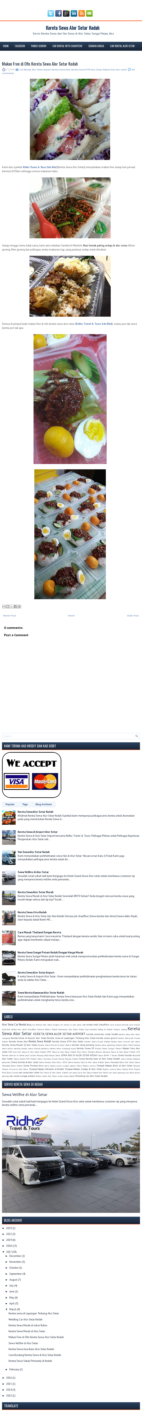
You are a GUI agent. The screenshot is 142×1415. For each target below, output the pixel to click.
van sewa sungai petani (22, 1075)
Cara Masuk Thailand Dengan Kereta (39, 932)
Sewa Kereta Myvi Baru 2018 (53, 1062)
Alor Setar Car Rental (14, 1024)
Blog (22, 55)
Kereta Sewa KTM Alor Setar (86, 69)
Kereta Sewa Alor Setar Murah (35, 892)
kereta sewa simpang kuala (63, 1048)
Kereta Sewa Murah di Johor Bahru (54, 1045)
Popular (10, 804)
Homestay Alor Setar (68, 1029)
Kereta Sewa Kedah (40, 1041)
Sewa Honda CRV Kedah (25, 1058)
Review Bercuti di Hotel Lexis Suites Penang (22, 1055)
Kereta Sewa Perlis (124, 1045)
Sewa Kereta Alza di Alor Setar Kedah (99, 1058)
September (15, 1274)
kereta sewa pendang (105, 1045)
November (15, 1262)
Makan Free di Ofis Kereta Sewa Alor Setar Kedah (40, 64)
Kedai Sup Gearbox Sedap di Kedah (96, 1029)
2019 (9, 1240)
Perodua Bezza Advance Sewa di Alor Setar (108, 1051)
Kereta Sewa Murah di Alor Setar (19, 1044)
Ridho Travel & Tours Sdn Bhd (94, 324)
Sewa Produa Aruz (33, 1065)
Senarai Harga (96, 46)
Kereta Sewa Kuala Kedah (97, 1041)
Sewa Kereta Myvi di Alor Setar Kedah (86, 1062)
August (13, 1279)
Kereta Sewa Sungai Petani (108, 1048)
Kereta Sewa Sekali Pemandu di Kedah (30, 1361)
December (15, 1256)
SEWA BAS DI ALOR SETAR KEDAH (79, 1055)
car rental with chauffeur (95, 1024)
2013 (9, 1395)
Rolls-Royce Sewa (52, 1055)
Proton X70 (134, 1051)
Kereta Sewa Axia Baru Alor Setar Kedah (31, 1349)
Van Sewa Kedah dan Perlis (95, 1072)
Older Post (133, 615)
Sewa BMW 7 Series (107, 1055)
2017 (9, 1252)
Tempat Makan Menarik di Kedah (46, 1069)
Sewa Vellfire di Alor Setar (33, 872)
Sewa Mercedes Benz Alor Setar (119, 1062)
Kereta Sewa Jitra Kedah (32, 912)
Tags (25, 804)
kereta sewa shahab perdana (35, 1048)
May (12, 1297)
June (12, 1291)
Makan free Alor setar (115, 69)
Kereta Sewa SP (85, 1048)
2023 (9, 1228)
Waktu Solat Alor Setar (46, 1076)
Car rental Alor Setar (122, 46)
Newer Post (9, 615)
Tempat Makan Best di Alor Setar (114, 1065)
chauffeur (32, 1029)
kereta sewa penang (83, 1044)
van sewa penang (117, 1072)
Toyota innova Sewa (112, 1069)
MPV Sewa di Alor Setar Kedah (61, 1051)
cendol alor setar (19, 1029)
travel (15, 1072)
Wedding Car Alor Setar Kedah (91, 1075)
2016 (9, 1377)
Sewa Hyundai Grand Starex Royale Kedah (57, 1058)
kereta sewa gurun (106, 1037)
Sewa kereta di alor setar (24, 1062)
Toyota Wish (127, 1069)
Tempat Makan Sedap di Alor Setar (83, 1069)
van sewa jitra (75, 1072)
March (13, 1309)
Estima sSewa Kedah (47, 1029)
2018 (9, 1246)
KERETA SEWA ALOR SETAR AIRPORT (59, 1034)
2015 (9, 1384)
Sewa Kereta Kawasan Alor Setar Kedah (41, 992)
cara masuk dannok (119, 1024)
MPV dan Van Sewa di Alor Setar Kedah (27, 1051)
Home (6, 46)
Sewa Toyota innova (86, 1065)
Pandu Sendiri (38, 46)
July (11, 1285)
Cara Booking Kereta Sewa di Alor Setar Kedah (35, 1355)
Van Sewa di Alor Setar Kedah (54, 1072)
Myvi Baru (82, 1051)
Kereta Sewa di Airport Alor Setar (37, 832)
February (14, 1369)
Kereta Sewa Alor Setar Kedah (72, 27)
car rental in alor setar (71, 1024)
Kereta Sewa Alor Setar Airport (36, 972)
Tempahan (8, 55)
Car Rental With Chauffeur (67, 46)
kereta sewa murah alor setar (125, 1041)
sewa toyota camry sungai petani (60, 1065)
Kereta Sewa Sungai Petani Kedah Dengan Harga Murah (50, 952)
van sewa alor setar (28, 1072)
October (14, 1267)
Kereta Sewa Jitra (61, 69)
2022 (9, 1234)
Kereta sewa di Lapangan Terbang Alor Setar (71, 1037)
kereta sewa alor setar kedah (102, 1034)
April (12, 1303)
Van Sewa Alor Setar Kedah (34, 852)
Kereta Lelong (120, 1029)
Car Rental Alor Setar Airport (35, 69)
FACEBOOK (20, 46)
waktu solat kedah (66, 1076)
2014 (9, 1389)
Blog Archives (44, 804)
